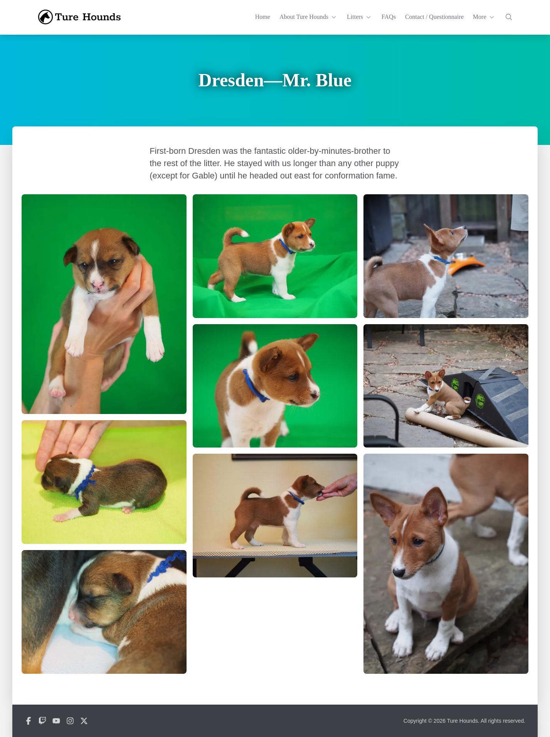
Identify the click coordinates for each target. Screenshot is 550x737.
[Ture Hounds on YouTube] (56, 721)
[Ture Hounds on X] (84, 721)
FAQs (389, 16)
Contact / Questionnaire (434, 16)
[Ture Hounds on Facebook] (28, 721)
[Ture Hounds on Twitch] (42, 721)
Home (262, 16)
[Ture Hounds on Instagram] (70, 721)
